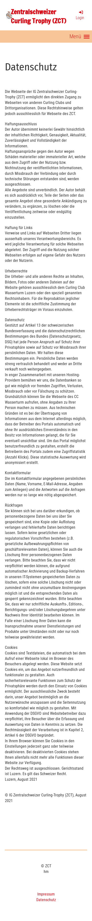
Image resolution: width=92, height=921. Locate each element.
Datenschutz (46, 899)
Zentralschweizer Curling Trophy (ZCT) (38, 16)
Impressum (46, 894)
